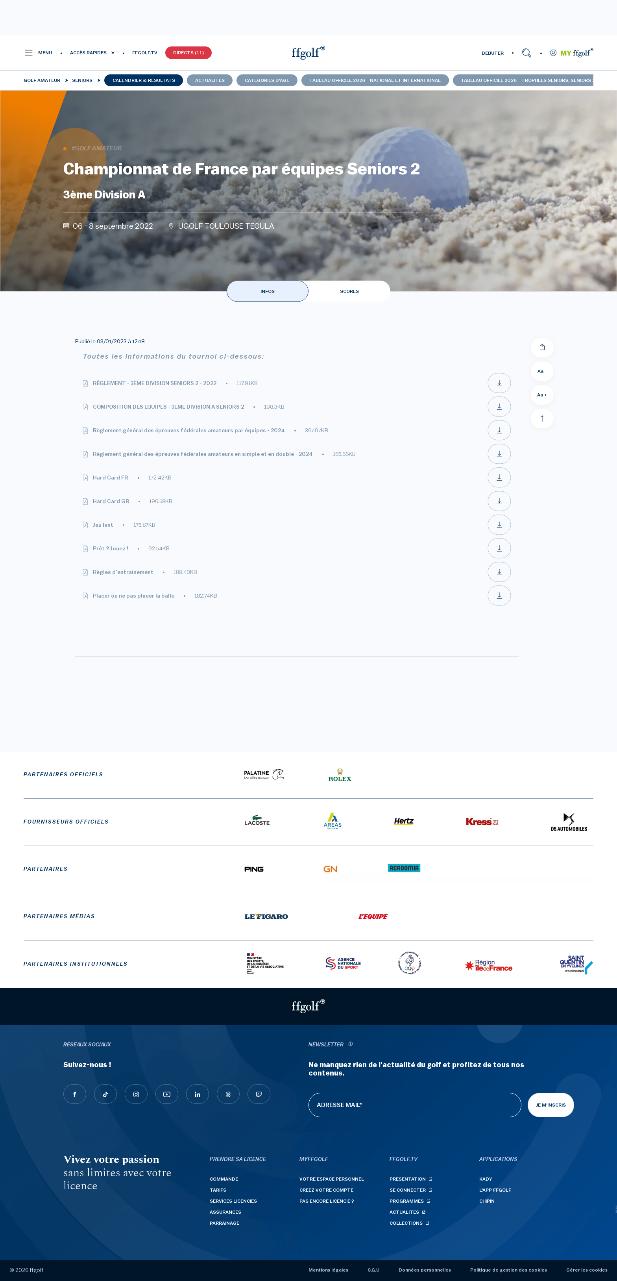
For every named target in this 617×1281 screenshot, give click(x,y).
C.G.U (373, 1270)
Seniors (82, 80)
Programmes (407, 1201)
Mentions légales (328, 1270)
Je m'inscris (551, 1105)
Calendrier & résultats (144, 80)
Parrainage (224, 1223)
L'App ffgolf (495, 1190)
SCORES (349, 291)
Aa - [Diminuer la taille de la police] (542, 371)
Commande (224, 1179)
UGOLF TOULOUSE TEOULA (226, 226)
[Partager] (542, 347)
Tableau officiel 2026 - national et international (375, 80)
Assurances (225, 1212)
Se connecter (408, 1190)
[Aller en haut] (542, 418)
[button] (38, 52)
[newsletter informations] (350, 1045)
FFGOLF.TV (144, 52)
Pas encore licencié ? (326, 1201)
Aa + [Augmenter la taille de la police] (542, 394)
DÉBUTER (493, 53)
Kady (485, 1179)
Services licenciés (233, 1201)
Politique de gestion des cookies (508, 1270)
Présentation (408, 1179)
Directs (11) (188, 52)
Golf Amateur (42, 80)
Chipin (487, 1201)
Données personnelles (425, 1270)
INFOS (267, 291)
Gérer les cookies (587, 1270)
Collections (406, 1223)
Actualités (210, 80)
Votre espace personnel (331, 1179)
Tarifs (218, 1190)
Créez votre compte (326, 1190)
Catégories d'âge (267, 80)
